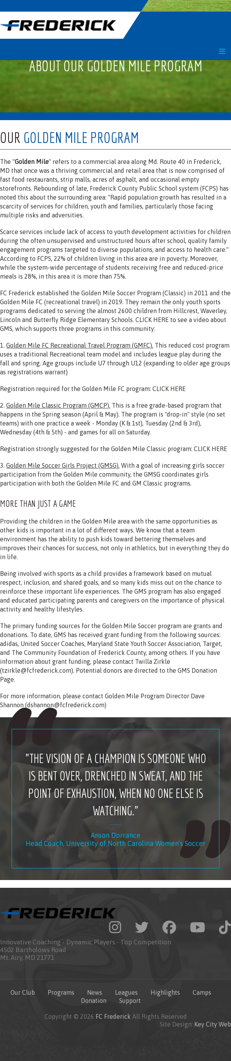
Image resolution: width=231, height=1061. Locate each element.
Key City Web (212, 1024)
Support (130, 1000)
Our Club (22, 992)
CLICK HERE (152, 319)
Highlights (165, 992)
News (94, 992)
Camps (202, 992)
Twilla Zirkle (152, 661)
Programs (61, 992)
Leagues (126, 992)
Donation (93, 1000)
